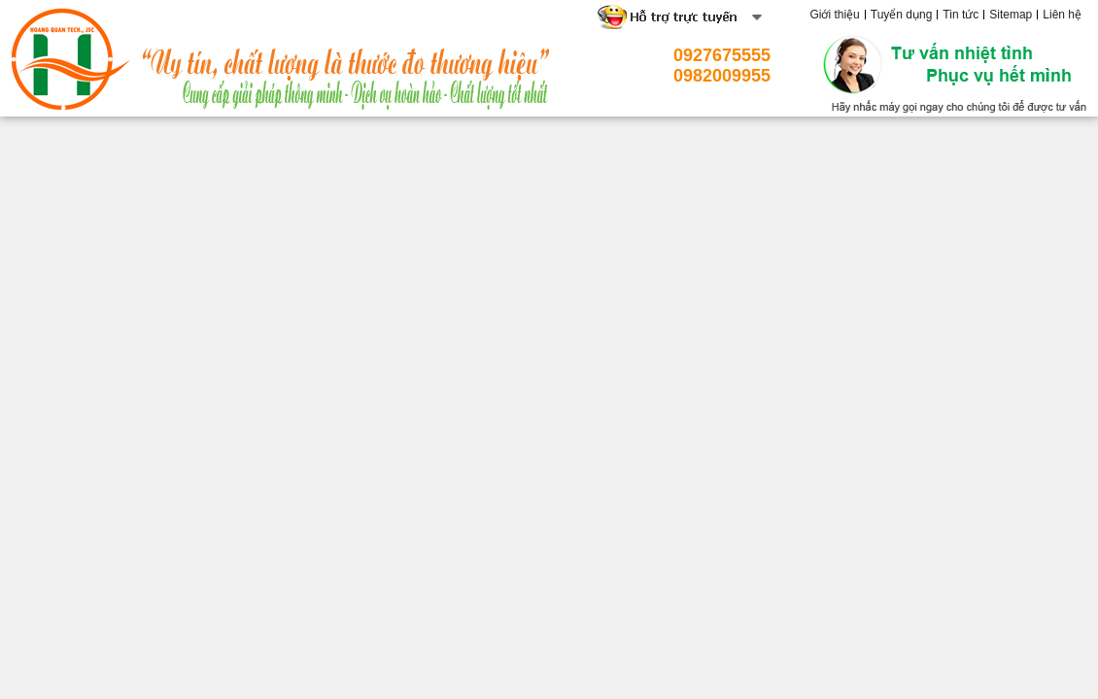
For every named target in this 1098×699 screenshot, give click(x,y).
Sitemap (1010, 14)
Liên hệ (1062, 14)
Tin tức (960, 14)
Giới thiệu (834, 14)
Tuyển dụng (902, 14)
